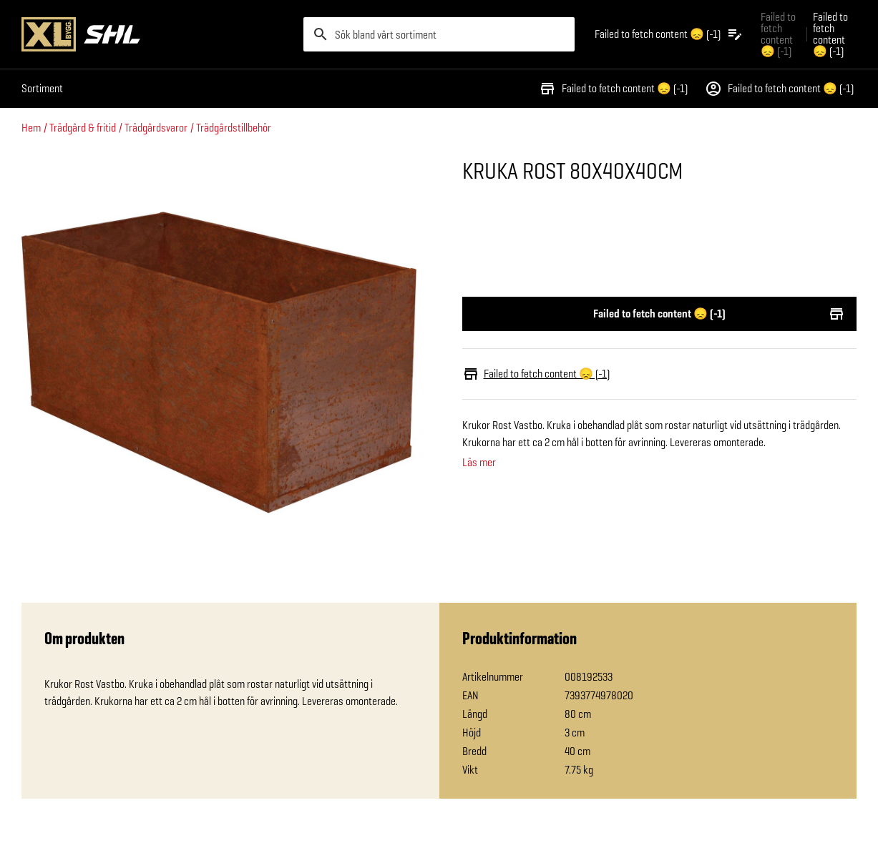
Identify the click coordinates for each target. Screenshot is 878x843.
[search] (438, 34)
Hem (31, 127)
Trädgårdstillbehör (233, 127)
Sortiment (42, 88)
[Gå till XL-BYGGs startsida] (156, 34)
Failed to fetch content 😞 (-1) (613, 88)
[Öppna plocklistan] (669, 34)
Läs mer (479, 462)
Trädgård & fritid (82, 127)
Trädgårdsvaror (156, 127)
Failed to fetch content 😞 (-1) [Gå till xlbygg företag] (778, 34)
